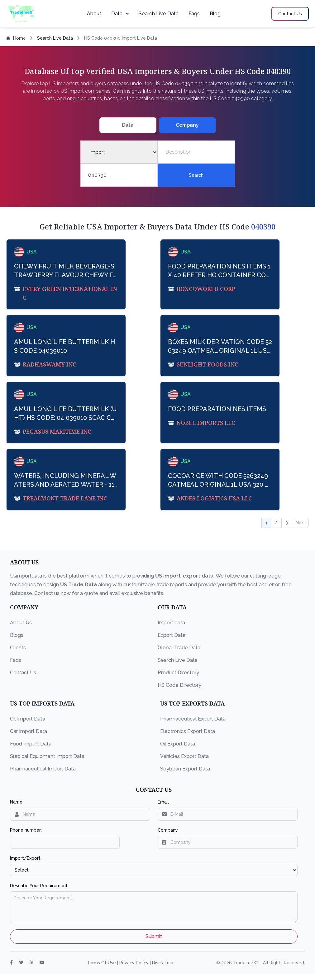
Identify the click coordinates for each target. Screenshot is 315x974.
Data (120, 14)
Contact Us (23, 673)
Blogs (16, 635)
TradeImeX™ (247, 962)
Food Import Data (30, 744)
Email (163, 801)
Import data (171, 623)
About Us (21, 623)
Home (16, 38)
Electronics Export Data (187, 731)
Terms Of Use (102, 962)
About (94, 14)
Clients (18, 648)
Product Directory (178, 673)
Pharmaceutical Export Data (193, 719)
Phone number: (26, 830)
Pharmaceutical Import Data (43, 769)
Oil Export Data (177, 744)
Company (168, 830)
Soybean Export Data (185, 769)
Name (16, 801)
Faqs (194, 14)
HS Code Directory (179, 685)
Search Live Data (159, 14)
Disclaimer (163, 962)
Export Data (171, 635)
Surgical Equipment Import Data (47, 756)
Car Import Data (28, 731)
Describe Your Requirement (39, 885)
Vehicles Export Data (184, 756)
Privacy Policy (134, 962)
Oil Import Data (27, 719)
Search (196, 175)
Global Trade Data (179, 648)
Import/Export (25, 858)
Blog (215, 14)
